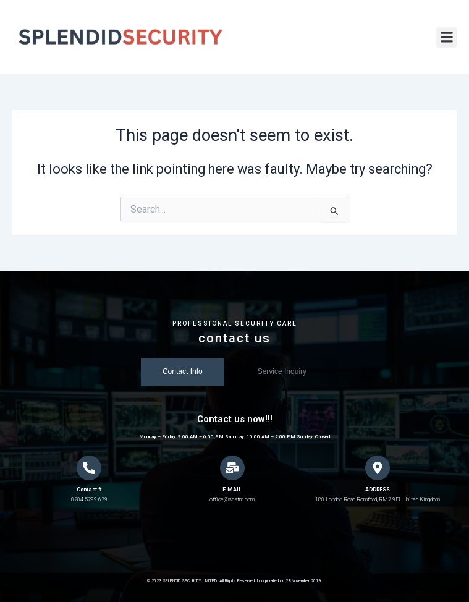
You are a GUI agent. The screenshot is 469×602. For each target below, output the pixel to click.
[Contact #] (89, 468)
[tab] (182, 372)
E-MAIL (232, 489)
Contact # (89, 489)
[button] (446, 37)
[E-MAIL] (232, 468)
